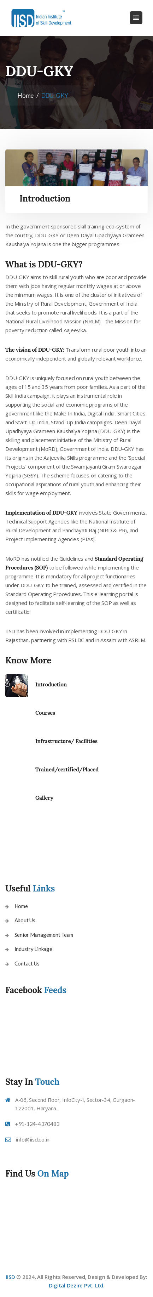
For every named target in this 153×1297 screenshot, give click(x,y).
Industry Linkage (33, 949)
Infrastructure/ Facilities (66, 741)
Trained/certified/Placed (67, 769)
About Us (24, 920)
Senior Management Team (43, 934)
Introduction (51, 684)
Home (26, 95)
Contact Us (27, 963)
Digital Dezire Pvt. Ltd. (77, 1285)
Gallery (44, 797)
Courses (45, 712)
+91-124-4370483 (37, 1123)
